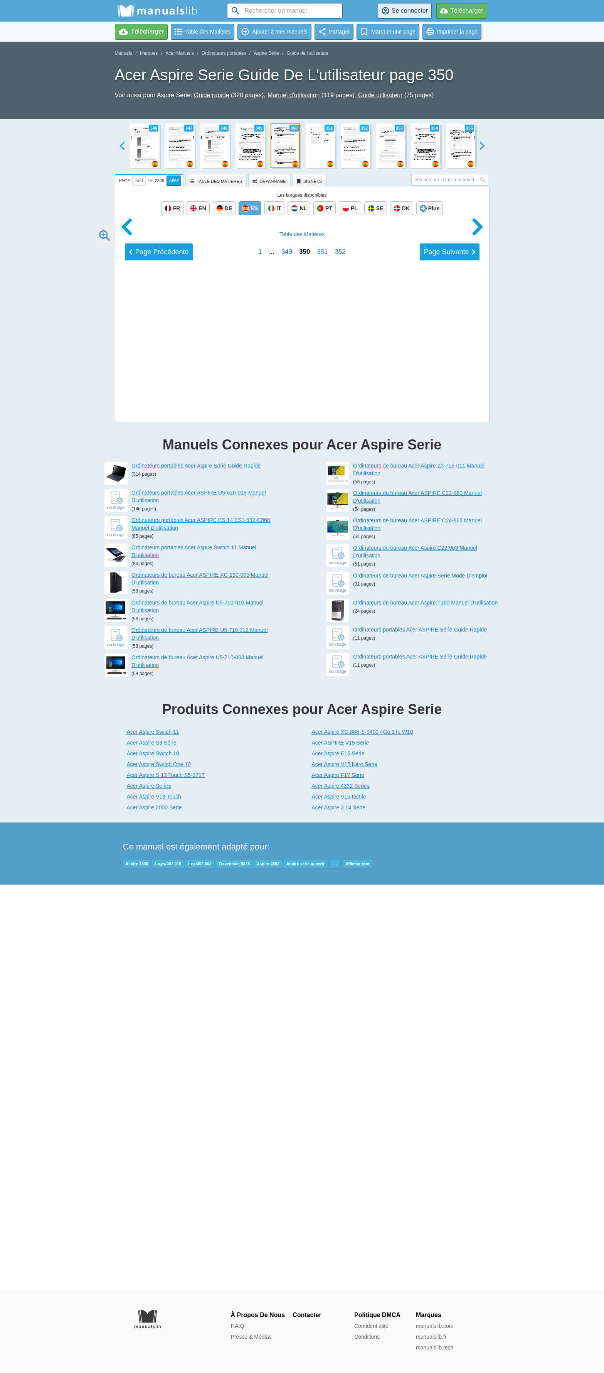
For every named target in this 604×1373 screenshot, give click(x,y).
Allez (174, 180)
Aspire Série (266, 53)
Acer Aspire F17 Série (338, 1180)
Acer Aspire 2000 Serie (154, 1212)
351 (322, 777)
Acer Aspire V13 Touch (154, 1202)
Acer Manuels (180, 53)
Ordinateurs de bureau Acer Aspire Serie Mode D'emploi (420, 981)
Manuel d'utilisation (294, 95)
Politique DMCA (377, 1315)
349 (286, 777)
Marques (149, 53)
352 (340, 777)
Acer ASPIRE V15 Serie (340, 1148)
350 (304, 777)
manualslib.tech (434, 1347)
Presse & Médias (251, 1337)
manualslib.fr (431, 1337)
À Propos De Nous (258, 1315)
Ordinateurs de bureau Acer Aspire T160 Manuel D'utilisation (425, 1008)
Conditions (367, 1337)
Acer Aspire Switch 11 (153, 1137)
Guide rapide (211, 95)
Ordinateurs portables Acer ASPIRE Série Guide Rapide (420, 1035)
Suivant (449, 777)
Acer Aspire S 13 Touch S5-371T (166, 1180)
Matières (302, 760)
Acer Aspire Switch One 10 (159, 1169)
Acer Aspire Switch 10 (153, 1158)
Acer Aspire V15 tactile (339, 1202)
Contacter (307, 1315)
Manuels (123, 53)
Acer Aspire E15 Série (338, 1158)
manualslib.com (434, 1326)
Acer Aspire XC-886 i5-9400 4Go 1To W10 (362, 1137)
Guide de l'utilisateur (307, 53)
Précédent (159, 777)
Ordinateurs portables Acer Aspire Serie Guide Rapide (196, 871)
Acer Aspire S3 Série (152, 1148)
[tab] (150, 179)
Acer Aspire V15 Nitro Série (344, 1169)
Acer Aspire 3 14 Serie (338, 1212)
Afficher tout (357, 1269)
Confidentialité (371, 1326)
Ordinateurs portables (224, 53)
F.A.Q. (238, 1326)
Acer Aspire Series (149, 1191)
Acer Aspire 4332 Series (341, 1191)
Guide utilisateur (380, 95)
